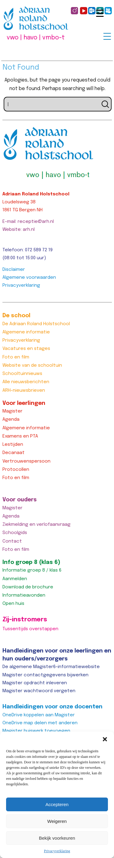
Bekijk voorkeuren (57, 838)
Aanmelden (14, 578)
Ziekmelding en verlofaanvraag (36, 524)
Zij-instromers (24, 619)
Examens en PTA (20, 436)
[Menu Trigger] (107, 36)
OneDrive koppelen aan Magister (38, 715)
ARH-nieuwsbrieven (23, 390)
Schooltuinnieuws (22, 373)
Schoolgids (14, 532)
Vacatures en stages (26, 348)
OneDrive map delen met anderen (40, 723)
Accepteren (57, 804)
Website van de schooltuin (32, 365)
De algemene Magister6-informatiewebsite (51, 666)
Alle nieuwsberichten (25, 382)
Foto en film (15, 357)
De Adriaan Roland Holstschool (36, 324)
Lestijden (12, 444)
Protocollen (15, 469)
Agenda (10, 419)
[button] (105, 739)
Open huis (13, 603)
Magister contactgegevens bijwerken (45, 675)
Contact (12, 541)
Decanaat (13, 452)
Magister (12, 411)
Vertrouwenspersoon (26, 461)
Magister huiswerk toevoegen (36, 731)
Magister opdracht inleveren (34, 683)
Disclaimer (13, 269)
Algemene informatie (26, 332)
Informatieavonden (23, 595)
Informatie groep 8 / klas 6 (31, 570)
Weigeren (57, 821)
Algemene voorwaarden (29, 277)
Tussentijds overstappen (30, 629)
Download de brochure (27, 587)
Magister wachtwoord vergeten (38, 691)
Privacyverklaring (57, 851)
